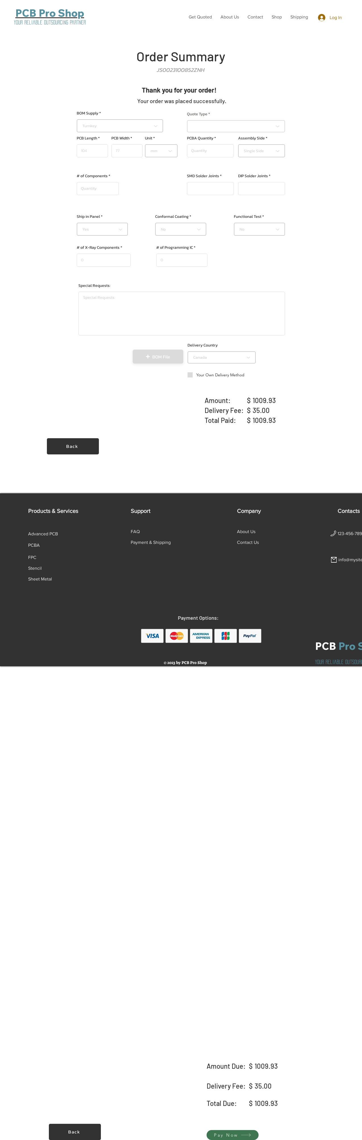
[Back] (73, 446)
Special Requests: (94, 286)
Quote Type (197, 114)
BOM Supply (87, 113)
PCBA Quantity (200, 138)
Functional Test (247, 217)
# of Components (92, 176)
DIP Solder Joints (253, 176)
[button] (200, 17)
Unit (148, 138)
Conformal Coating (172, 217)
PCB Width (120, 138)
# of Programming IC (174, 248)
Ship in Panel (88, 217)
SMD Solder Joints (203, 176)
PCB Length (87, 138)
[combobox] (120, 125)
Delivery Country (203, 345)
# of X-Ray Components (98, 248)
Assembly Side (251, 138)
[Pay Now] (233, 1135)
